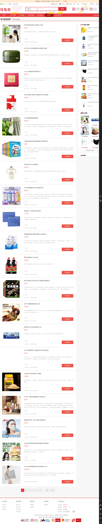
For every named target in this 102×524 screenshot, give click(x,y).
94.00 (26, 190)
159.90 (26, 469)
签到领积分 (97, 15)
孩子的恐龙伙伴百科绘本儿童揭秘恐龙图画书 (37, 280)
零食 (50, 11)
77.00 (26, 214)
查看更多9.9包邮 (90, 150)
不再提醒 (65, 1)
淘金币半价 (58, 14)
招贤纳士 (4, 507)
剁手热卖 (40, 15)
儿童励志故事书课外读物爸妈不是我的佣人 (36, 141)
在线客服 (99, 4)
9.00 (25, 330)
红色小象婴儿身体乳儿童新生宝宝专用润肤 (36, 94)
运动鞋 (53, 11)
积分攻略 (18, 507)
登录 (74, 4)
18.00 (26, 97)
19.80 (26, 376)
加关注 (2, 4)
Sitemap (61, 515)
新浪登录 (55, 4)
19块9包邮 (31, 15)
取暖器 (41, 11)
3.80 (25, 144)
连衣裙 (32, 11)
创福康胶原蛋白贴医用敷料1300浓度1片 (35, 234)
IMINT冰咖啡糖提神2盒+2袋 (32, 304)
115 (47, 490)
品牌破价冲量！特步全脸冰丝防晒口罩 (35, 420)
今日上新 (13, 14)
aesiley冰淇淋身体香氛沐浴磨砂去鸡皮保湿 (36, 443)
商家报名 (32, 504)
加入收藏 (65, 509)
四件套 (46, 11)
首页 (4, 15)
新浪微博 (46, 504)
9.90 (25, 28)
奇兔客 (5, 9)
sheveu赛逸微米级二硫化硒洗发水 (34, 187)
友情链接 (32, 507)
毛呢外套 (37, 11)
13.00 (26, 237)
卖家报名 (92, 4)
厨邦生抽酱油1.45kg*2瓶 (31, 257)
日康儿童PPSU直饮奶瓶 (31, 164)
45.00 (26, 167)
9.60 (25, 400)
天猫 (26, 39)
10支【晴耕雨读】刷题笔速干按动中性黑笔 (36, 350)
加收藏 (9, 4)
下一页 (52, 490)
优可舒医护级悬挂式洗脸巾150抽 (33, 25)
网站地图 (66, 515)
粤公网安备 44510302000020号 (56, 517)
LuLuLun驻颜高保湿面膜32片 (32, 71)
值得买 (50, 14)
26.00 (26, 121)
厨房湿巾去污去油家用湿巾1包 (32, 327)
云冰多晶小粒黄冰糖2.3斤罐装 (32, 373)
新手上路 (18, 504)
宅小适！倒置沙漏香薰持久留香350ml (35, 396)
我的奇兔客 (84, 4)
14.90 (26, 51)
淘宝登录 (69, 4)
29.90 (26, 446)
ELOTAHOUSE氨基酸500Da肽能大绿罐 (35, 48)
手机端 (15, 4)
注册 (78, 4)
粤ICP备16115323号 (43, 517)
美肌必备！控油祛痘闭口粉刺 (32, 211)
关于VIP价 (18, 509)
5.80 (25, 283)
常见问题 (18, 511)
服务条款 (4, 509)
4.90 (25, 353)
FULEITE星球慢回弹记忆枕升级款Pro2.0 (35, 466)
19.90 (26, 260)
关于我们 (4, 504)
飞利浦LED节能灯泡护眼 (93, 102)
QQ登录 (61, 4)
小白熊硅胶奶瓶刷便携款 (31, 118)
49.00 (26, 74)
